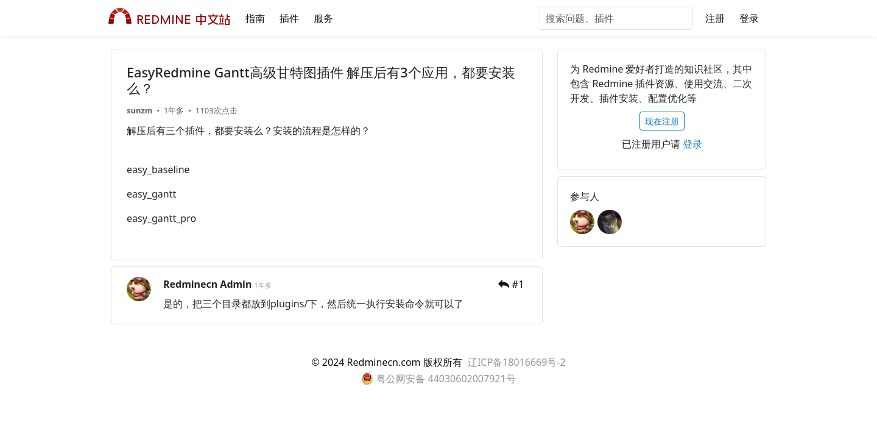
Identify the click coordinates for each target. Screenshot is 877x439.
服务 (323, 18)
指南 (255, 18)
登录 (749, 18)
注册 (715, 18)
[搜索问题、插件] (615, 18)
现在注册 (662, 121)
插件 (289, 18)
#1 (518, 284)
